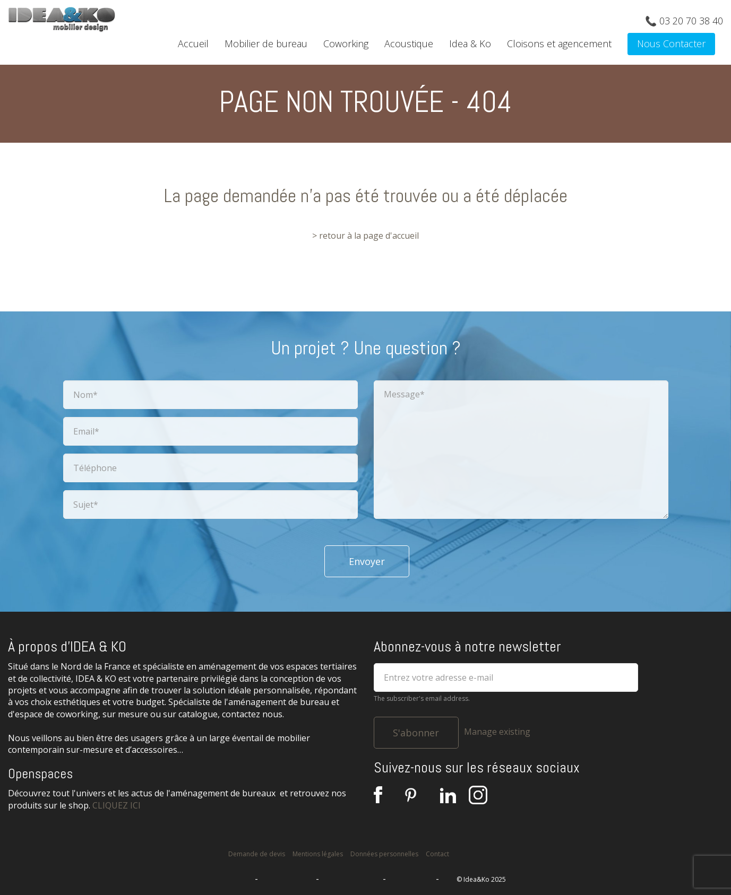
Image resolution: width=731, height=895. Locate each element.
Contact (437, 853)
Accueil (193, 43)
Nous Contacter (671, 43)
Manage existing (497, 731)
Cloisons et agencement (559, 43)
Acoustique (408, 43)
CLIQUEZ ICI (116, 805)
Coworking (345, 43)
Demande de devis (256, 853)
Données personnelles (384, 853)
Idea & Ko (470, 43)
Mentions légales (318, 853)
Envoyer (367, 561)
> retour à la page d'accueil (365, 235)
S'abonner (416, 732)
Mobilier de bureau (266, 43)
